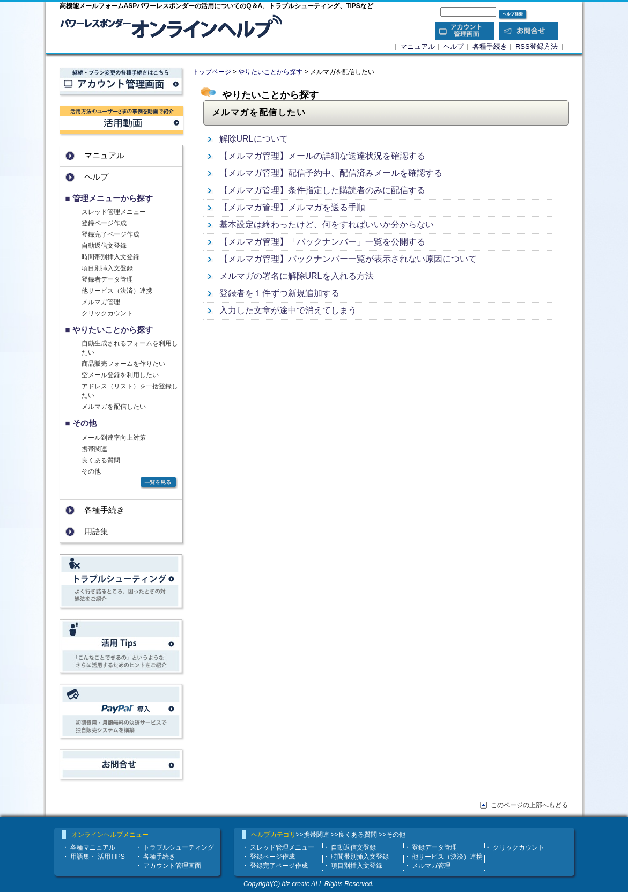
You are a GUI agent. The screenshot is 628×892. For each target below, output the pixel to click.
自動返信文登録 (104, 245)
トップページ (212, 72)
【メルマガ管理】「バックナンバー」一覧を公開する (322, 241)
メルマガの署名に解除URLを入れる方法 (296, 276)
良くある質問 (101, 460)
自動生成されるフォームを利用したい (130, 348)
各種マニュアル (92, 847)
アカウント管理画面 (172, 865)
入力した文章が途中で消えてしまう (288, 310)
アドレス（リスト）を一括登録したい (130, 390)
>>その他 (392, 834)
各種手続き (489, 46)
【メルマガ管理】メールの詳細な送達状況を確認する (322, 155)
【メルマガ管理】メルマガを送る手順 (292, 207)
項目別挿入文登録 (107, 268)
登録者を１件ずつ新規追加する (279, 293)
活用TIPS (111, 856)
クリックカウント (107, 313)
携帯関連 (94, 449)
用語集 (80, 856)
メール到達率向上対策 (114, 437)
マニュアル (417, 46)
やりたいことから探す (270, 72)
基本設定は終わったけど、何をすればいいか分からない (326, 224)
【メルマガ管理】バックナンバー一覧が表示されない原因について (348, 258)
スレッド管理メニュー (114, 212)
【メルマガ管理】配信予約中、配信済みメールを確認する (330, 173)
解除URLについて (253, 138)
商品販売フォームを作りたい (123, 363)
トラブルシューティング (178, 847)
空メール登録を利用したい (120, 375)
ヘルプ (453, 46)
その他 (91, 471)
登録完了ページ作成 (110, 234)
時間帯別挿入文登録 (110, 257)
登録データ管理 (434, 847)
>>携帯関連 (312, 834)
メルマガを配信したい (114, 406)
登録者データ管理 (107, 279)
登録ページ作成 (104, 223)
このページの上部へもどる (529, 805)
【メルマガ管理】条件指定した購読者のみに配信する (322, 190)
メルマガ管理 (101, 302)
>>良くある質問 (354, 834)
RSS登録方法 (536, 46)
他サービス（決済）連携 (117, 290)
